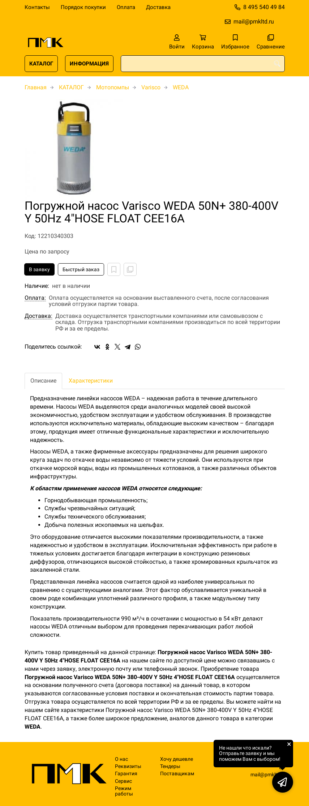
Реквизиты (128, 766)
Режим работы (124, 791)
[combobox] (203, 63)
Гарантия (126, 773)
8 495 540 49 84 (264, 7)
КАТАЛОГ (41, 63)
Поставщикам (177, 773)
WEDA (181, 87)
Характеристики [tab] (91, 380)
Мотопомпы (112, 87)
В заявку (39, 269)
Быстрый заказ (81, 269)
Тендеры (170, 766)
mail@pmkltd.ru (253, 21)
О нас (121, 759)
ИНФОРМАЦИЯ (89, 63)
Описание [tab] (43, 380)
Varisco (150, 87)
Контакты (37, 7)
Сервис (123, 781)
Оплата (126, 7)
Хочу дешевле (176, 759)
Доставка (158, 7)
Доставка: (38, 316)
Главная (36, 87)
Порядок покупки (83, 7)
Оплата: (35, 298)
